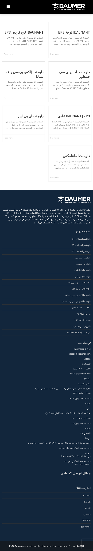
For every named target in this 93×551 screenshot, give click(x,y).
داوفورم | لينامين (83, 264)
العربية (88, 508)
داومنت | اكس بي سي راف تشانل (76, 301)
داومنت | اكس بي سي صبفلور (78, 295)
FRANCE (87, 501)
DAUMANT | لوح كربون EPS (23, 32)
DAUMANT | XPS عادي (74, 116)
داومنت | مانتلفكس (76, 155)
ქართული (86, 526)
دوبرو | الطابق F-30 (82, 320)
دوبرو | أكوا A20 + (83, 314)
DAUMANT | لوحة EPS (74, 32)
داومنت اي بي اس (31, 116)
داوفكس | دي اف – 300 (80, 251)
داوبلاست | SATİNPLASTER (79, 332)
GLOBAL (87, 495)
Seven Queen (70, 546)
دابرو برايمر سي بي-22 (80, 326)
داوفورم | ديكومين (83, 257)
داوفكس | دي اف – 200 (80, 245)
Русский (87, 514)
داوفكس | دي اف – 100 (81, 239)
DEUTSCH (86, 520)
